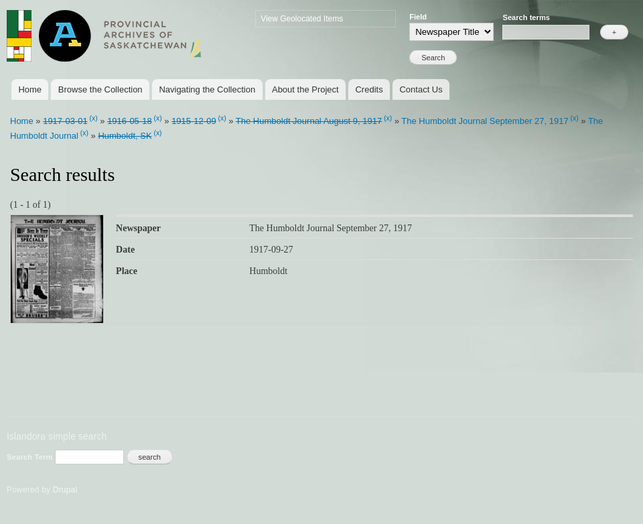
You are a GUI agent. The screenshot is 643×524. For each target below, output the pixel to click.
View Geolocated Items (302, 18)
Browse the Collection (100, 89)
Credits (368, 89)
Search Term (31, 457)
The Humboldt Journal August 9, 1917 (309, 121)
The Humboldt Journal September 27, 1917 (484, 121)
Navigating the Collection (207, 89)
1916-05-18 (129, 121)
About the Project (305, 89)
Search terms (526, 17)
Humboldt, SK (124, 136)
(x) (94, 118)
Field (418, 17)
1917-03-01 (65, 121)
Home (30, 89)
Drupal (65, 490)
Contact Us (420, 89)
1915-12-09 (193, 121)
